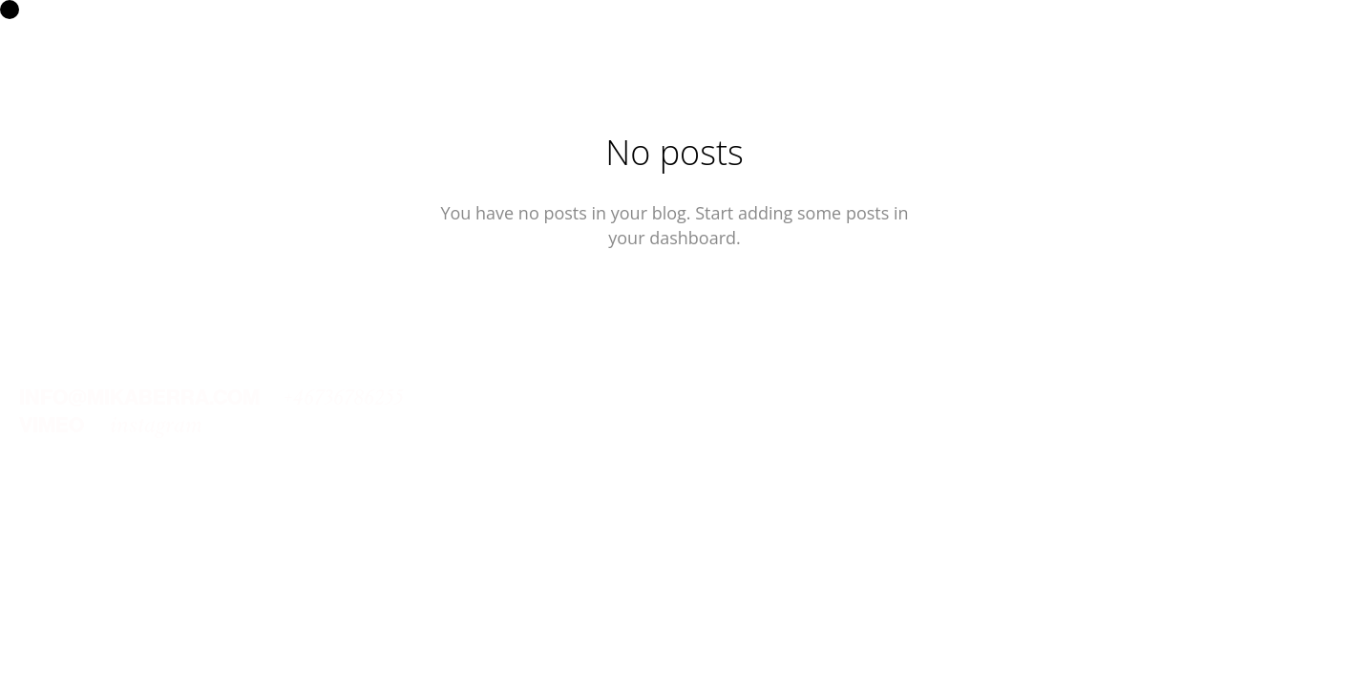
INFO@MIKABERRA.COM (139, 397)
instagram (156, 425)
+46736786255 (343, 397)
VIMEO (51, 425)
